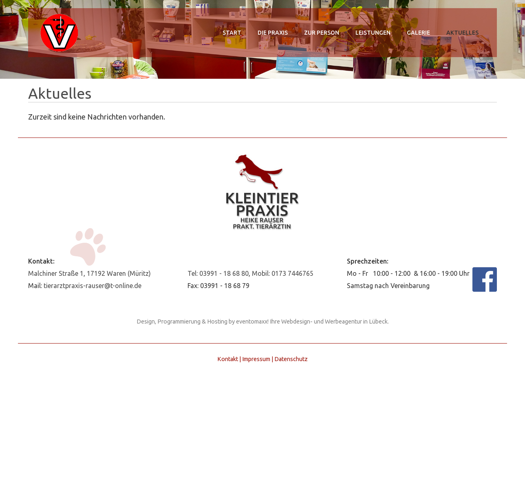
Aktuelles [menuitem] (462, 32)
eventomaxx (251, 321)
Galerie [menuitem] (418, 32)
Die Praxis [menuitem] (273, 32)
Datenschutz (291, 359)
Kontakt (227, 359)
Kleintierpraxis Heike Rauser (58, 32)
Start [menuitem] (232, 32)
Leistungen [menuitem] (372, 32)
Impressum (256, 359)
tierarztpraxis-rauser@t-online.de (92, 285)
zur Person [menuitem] (321, 32)
